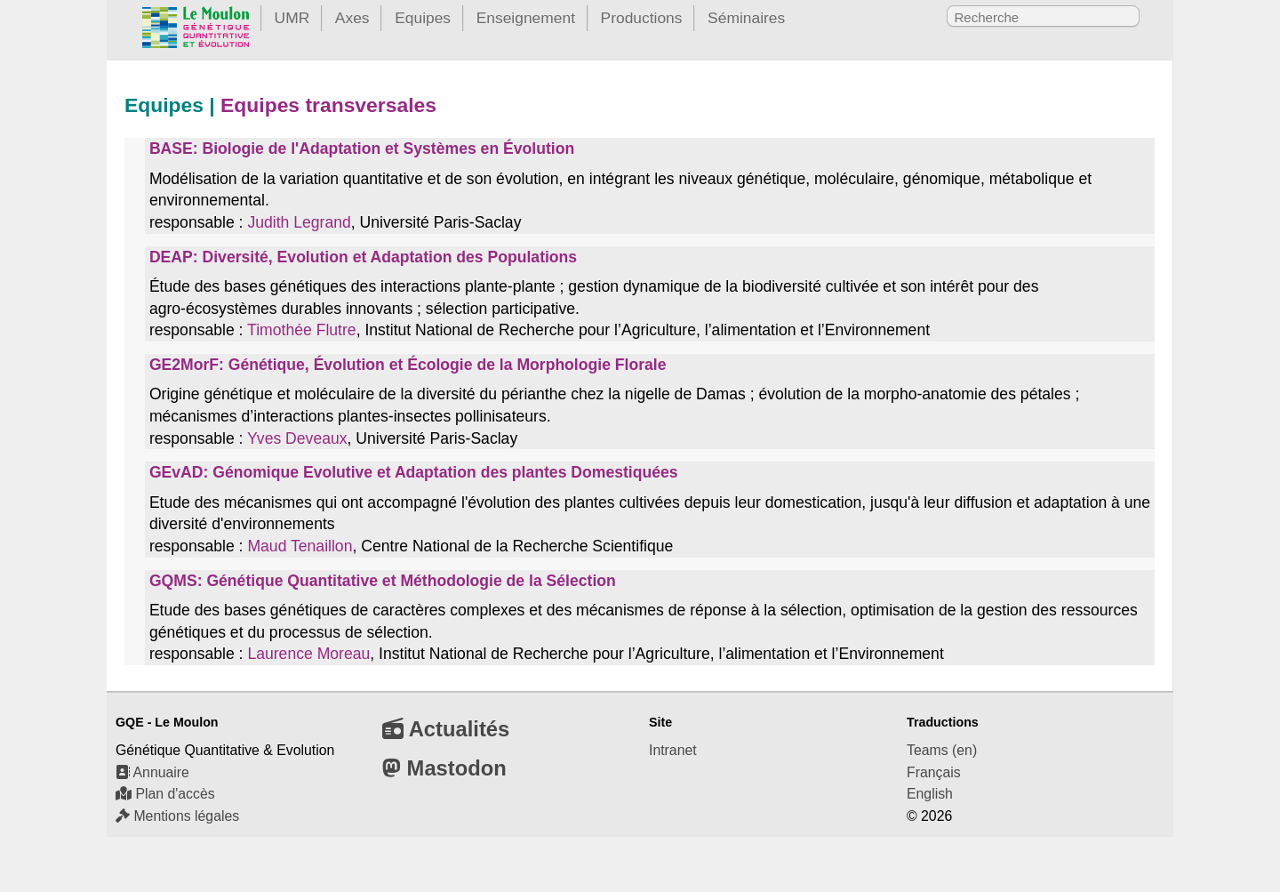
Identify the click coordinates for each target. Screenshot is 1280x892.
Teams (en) (942, 750)
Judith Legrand (298, 222)
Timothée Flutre (301, 330)
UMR (292, 18)
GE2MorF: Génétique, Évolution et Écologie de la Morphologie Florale (408, 365)
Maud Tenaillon (299, 546)
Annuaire (152, 772)
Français (934, 772)
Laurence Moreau (308, 654)
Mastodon (444, 768)
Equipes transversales (328, 105)
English (930, 793)
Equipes (423, 18)
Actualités (445, 729)
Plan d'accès (165, 793)
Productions (642, 18)
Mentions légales (177, 816)
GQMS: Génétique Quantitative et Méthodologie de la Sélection (382, 581)
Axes (352, 18)
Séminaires (746, 18)
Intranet (673, 750)
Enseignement (525, 18)
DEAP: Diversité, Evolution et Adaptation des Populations (363, 257)
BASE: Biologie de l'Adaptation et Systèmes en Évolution (361, 148)
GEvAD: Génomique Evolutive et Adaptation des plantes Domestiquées (413, 472)
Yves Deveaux (297, 438)
